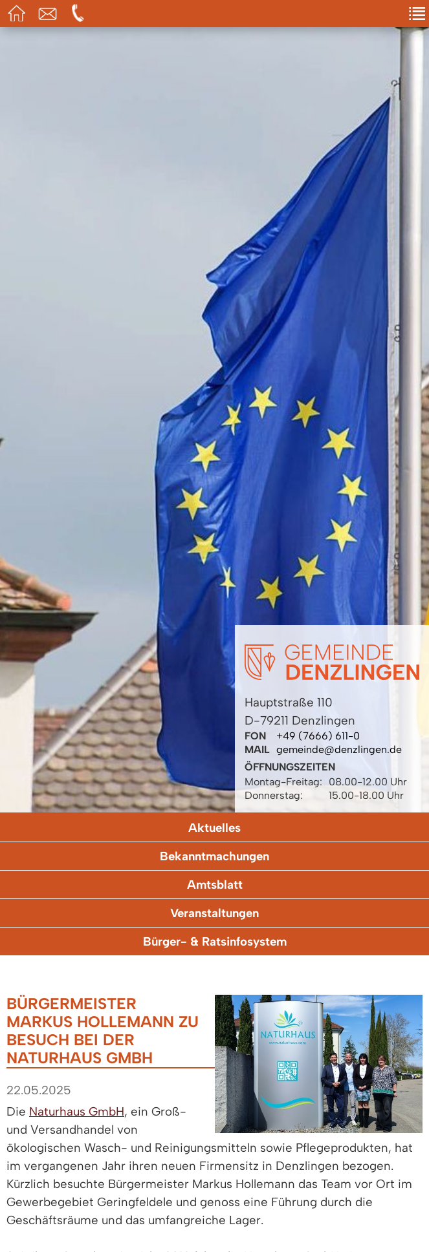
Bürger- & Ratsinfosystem (215, 941)
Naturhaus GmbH (76, 1111)
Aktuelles (214, 827)
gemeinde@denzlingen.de (339, 749)
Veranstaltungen (214, 913)
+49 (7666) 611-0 (318, 736)
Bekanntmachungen (214, 856)
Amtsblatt (215, 884)
